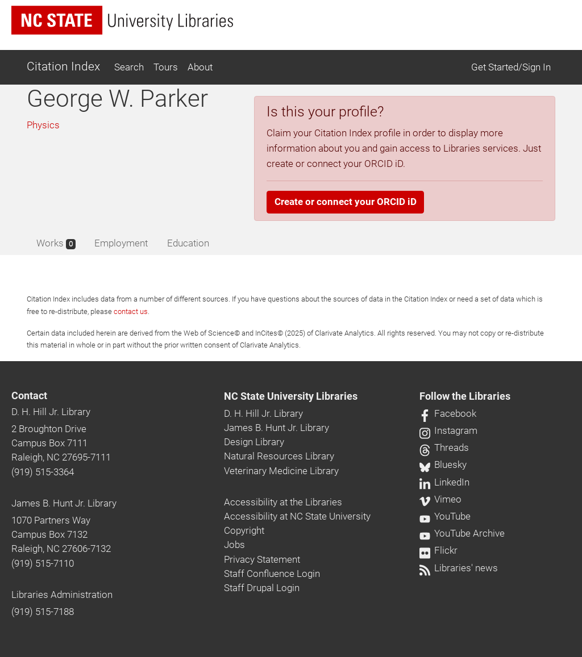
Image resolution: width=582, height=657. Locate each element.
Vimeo (440, 499)
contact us (131, 311)
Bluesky (443, 464)
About (200, 67)
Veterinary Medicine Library (281, 470)
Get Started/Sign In (511, 67)
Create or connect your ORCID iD (346, 201)
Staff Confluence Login (272, 573)
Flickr (438, 550)
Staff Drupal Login (262, 587)
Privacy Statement (262, 559)
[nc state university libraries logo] (122, 20)
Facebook (447, 413)
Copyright (244, 530)
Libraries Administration (62, 594)
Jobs (234, 544)
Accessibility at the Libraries (283, 502)
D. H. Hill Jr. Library (50, 411)
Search (129, 67)
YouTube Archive (462, 533)
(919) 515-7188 (42, 611)
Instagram (448, 430)
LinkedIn (444, 482)
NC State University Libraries (290, 396)
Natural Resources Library (279, 456)
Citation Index (63, 66)
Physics (43, 125)
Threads (444, 447)
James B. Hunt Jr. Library (64, 503)
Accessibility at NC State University (297, 516)
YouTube (445, 516)
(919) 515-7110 (42, 563)
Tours (165, 67)
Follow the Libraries (464, 396)
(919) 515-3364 (42, 472)
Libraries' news (458, 568)
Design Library (254, 441)
